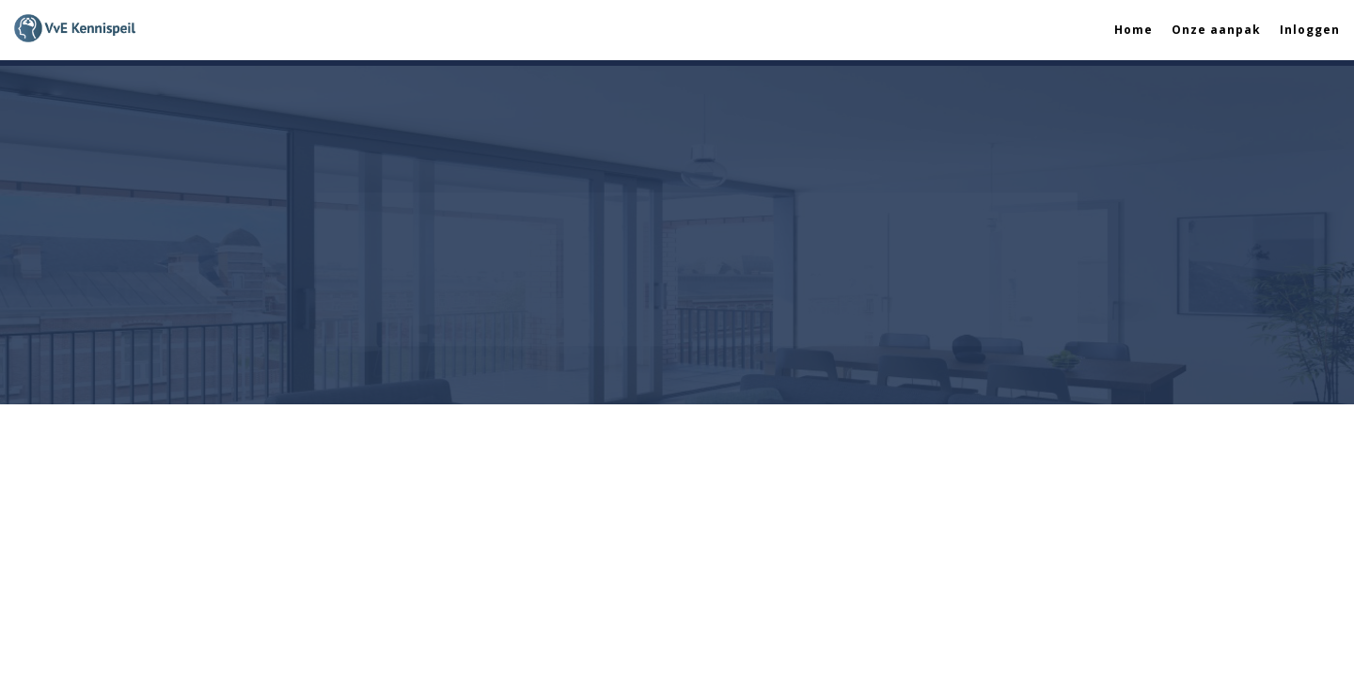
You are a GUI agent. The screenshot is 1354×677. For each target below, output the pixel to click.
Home (1133, 30)
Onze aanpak (1216, 30)
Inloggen (1310, 30)
